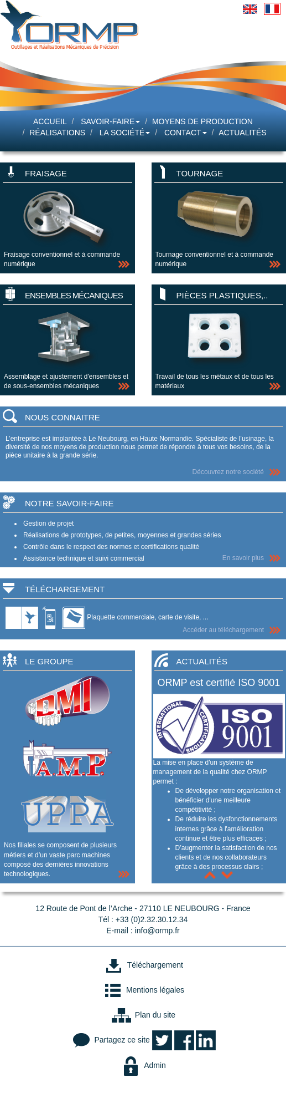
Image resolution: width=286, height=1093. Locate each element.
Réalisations (57, 132)
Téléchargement (143, 964)
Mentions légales (143, 989)
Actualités (242, 132)
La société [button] (125, 132)
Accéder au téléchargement (223, 630)
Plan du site (143, 1014)
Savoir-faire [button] (110, 121)
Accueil (50, 121)
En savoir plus (243, 558)
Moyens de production (202, 121)
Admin (143, 1065)
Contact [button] (185, 132)
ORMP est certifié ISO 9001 (219, 682)
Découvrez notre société (228, 472)
